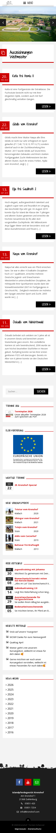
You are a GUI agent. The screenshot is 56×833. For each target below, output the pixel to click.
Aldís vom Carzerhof (25, 536)
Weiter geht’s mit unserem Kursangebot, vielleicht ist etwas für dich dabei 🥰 (28, 650)
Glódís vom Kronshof (25, 124)
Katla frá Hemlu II (22, 76)
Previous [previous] (3, 22)
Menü (30, 3)
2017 (10, 727)
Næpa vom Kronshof (25, 254)
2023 (10, 699)
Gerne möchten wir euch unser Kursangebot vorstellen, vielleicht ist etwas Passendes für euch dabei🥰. (28, 662)
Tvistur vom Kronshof (26, 509)
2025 (10, 689)
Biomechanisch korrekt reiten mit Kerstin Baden (31, 579)
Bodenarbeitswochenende (29, 606)
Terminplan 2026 (23, 411)
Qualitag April (16, 642)
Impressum (20, 829)
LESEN (45, 106)
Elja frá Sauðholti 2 (24, 189)
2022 (10, 704)
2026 (10, 685)
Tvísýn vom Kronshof (26, 527)
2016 (10, 732)
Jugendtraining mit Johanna (30, 569)
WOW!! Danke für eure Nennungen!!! (28, 637)
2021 (10, 708)
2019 (10, 718)
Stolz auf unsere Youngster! (24, 631)
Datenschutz (34, 829)
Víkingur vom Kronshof (27, 518)
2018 (10, 723)
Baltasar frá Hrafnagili (27, 545)
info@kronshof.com (29, 811)
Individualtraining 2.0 (26, 588)
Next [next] (53, 22)
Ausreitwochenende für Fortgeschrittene (27, 598)
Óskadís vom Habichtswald (28, 322)
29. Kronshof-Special (26, 485)
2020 (10, 713)
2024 (10, 694)
